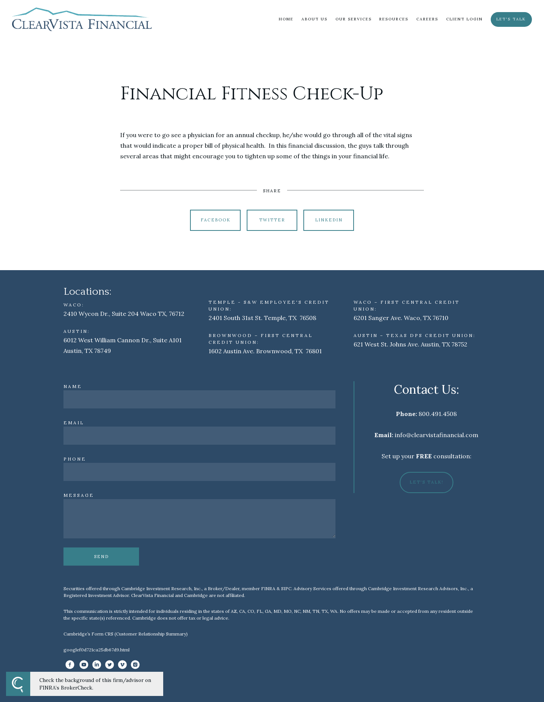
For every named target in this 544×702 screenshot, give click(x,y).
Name (72, 386)
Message (78, 495)
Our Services (353, 19)
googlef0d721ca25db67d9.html (96, 650)
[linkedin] (96, 664)
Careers (427, 19)
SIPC (286, 588)
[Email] (199, 436)
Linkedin (329, 220)
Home (286, 19)
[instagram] (135, 664)
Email (73, 422)
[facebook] (69, 664)
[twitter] (109, 664)
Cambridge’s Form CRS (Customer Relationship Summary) (125, 634)
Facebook (215, 220)
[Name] (199, 399)
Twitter (272, 220)
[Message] (199, 518)
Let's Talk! (427, 482)
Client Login (464, 19)
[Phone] (199, 472)
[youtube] (83, 664)
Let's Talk (511, 19)
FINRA (268, 588)
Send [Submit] (101, 556)
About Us (314, 19)
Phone (74, 459)
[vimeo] (122, 664)
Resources (393, 19)
